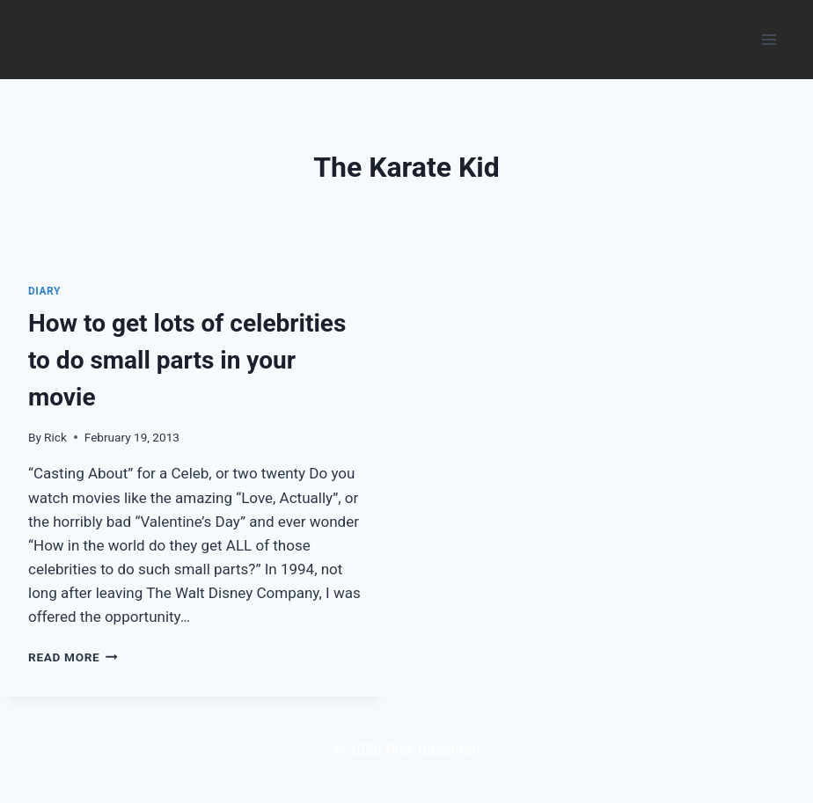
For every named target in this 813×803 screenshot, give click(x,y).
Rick (55, 437)
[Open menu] (768, 39)
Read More (73, 657)
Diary (44, 291)
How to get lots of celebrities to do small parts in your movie (187, 360)
